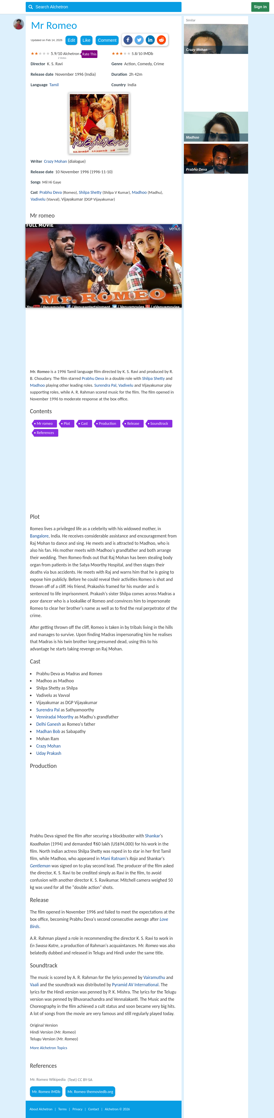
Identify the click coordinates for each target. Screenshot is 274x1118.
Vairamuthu (154, 977)
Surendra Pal (105, 385)
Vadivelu (38, 199)
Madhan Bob (48, 731)
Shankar (152, 836)
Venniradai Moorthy (54, 717)
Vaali (34, 985)
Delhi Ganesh (48, 724)
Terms (62, 1109)
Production (107, 423)
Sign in (260, 7)
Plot (67, 423)
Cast (84, 423)
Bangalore (39, 536)
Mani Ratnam (113, 858)
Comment (107, 40)
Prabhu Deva (51, 192)
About (41, 1109)
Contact (93, 1109)
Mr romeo (45, 423)
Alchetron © (117, 1109)
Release (133, 423)
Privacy (77, 1109)
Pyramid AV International (135, 985)
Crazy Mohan (55, 161)
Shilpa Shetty (90, 192)
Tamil (54, 84)
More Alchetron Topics (48, 1047)
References (45, 432)
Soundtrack (159, 423)
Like (87, 40)
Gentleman (40, 866)
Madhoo (139, 192)
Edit (71, 40)
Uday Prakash (48, 753)
